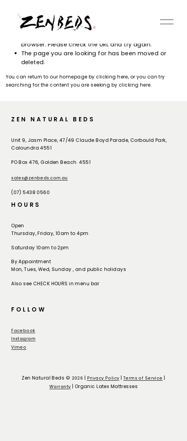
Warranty (60, 387)
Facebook (23, 331)
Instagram (23, 339)
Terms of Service (143, 378)
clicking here (112, 76)
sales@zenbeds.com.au (39, 178)
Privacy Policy (103, 378)
